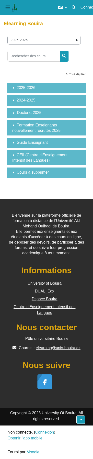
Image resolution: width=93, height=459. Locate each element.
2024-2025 (26, 100)
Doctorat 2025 (29, 113)
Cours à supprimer (33, 172)
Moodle (32, 452)
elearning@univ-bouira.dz (58, 348)
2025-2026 (26, 88)
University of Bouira (45, 283)
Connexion (44, 432)
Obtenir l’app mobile (25, 438)
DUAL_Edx (44, 291)
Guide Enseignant (32, 142)
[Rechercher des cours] (33, 56)
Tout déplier (77, 74)
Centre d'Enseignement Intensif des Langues (45, 310)
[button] (62, 7)
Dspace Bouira (45, 299)
